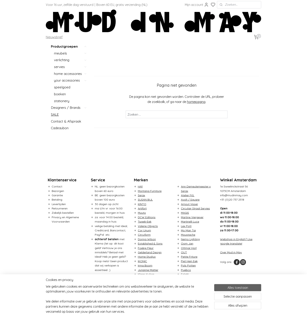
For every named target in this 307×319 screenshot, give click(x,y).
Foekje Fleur (146, 248)
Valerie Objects (148, 226)
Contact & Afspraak (66, 121)
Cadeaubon (60, 128)
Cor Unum (144, 230)
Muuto (142, 212)
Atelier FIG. (187, 195)
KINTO (142, 204)
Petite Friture (189, 256)
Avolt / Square (190, 199)
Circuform (144, 234)
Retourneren (60, 208)
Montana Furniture (150, 191)
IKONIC (142, 261)
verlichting (70, 60)
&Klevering (145, 278)
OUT (184, 252)
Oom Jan (187, 243)
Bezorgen (58, 191)
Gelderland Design (150, 252)
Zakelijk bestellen (63, 212)
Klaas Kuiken (146, 274)
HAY (140, 186)
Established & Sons (150, 243)
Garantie (57, 195)
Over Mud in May (231, 252)
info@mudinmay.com (234, 195)
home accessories (70, 74)
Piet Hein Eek (189, 261)
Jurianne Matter (148, 270)
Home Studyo (147, 256)
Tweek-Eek (144, 221)
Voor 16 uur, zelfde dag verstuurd (69, 5)
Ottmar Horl (189, 248)
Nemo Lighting (190, 239)
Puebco (186, 270)
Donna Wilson (147, 239)
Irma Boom (145, 265)
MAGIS (185, 212)
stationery (61, 101)
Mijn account (197, 4)
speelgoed (62, 87)
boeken (60, 94)
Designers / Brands (69, 107)
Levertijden (59, 204)
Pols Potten (188, 265)
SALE (55, 114)
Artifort (142, 208)
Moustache (188, 234)
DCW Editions (146, 217)
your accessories (70, 80)
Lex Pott (186, 226)
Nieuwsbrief (54, 37)
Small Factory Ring (193, 278)
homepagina (196, 102)
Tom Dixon (188, 283)
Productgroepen (69, 46)
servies (70, 67)
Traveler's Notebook (194, 287)
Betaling (57, 199)
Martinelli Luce (190, 221)
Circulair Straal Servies (195, 208)
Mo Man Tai (188, 230)
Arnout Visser (189, 204)
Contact (57, 186)
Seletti (185, 274)
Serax (141, 195)
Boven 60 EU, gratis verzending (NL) (121, 5)
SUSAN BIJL (145, 199)
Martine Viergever (192, 217)
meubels (70, 53)
